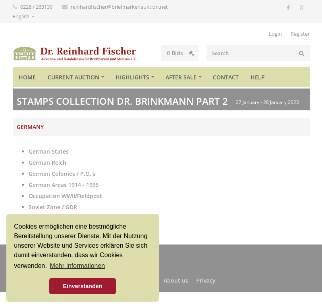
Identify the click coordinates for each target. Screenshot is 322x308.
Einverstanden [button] (82, 286)
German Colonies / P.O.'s (62, 173)
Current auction (73, 77)
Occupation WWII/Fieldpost (65, 196)
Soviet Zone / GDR (53, 207)
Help (258, 77)
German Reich (47, 162)
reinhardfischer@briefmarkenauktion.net (119, 6)
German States (49, 151)
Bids (180, 53)
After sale (181, 77)
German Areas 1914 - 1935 (64, 185)
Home (27, 77)
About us (176, 280)
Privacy (206, 280)
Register (300, 33)
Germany (30, 127)
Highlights (132, 77)
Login (275, 33)
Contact (226, 77)
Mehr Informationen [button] (77, 265)
